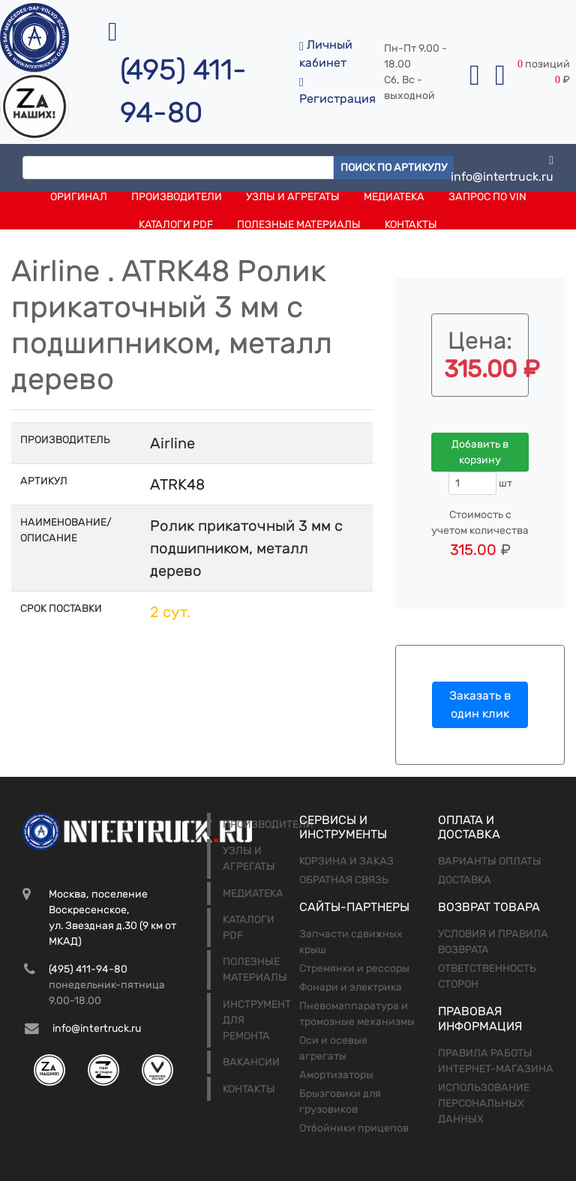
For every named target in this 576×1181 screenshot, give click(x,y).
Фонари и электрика (350, 987)
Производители (176, 196)
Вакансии (251, 1062)
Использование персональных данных (484, 1103)
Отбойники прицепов (354, 1128)
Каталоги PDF (176, 224)
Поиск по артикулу (393, 167)
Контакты (411, 224)
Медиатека (394, 196)
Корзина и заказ (346, 861)
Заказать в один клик (480, 704)
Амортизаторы (336, 1075)
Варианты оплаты (490, 861)
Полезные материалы (299, 224)
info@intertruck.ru (502, 167)
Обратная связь (343, 880)
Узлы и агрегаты (293, 196)
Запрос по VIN (487, 196)
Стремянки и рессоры (354, 968)
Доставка (464, 880)
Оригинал (78, 196)
